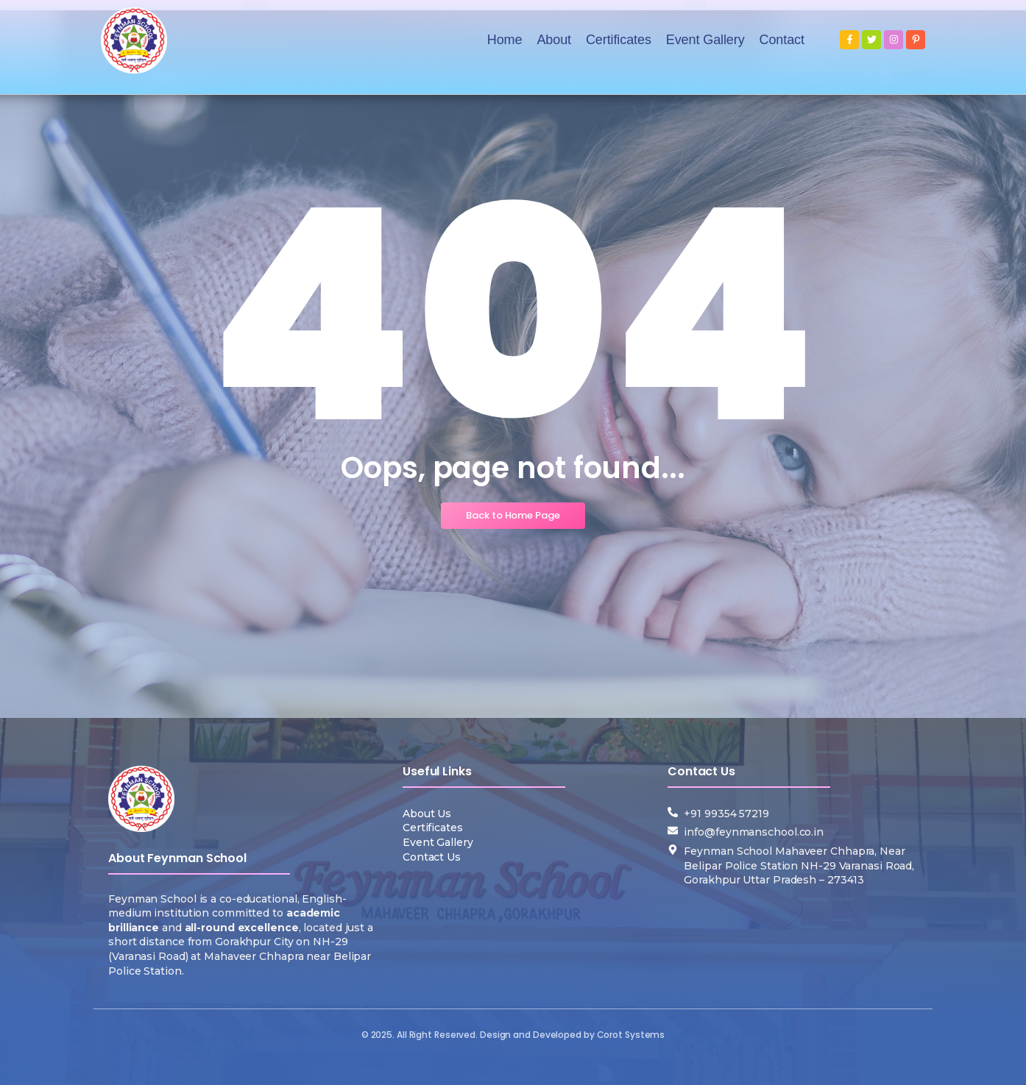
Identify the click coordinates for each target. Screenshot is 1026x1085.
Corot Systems (631, 1034)
